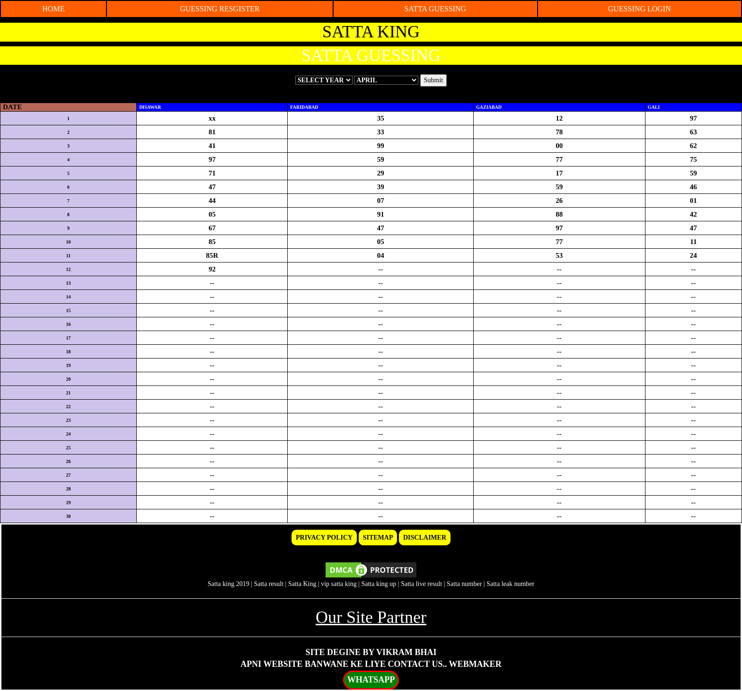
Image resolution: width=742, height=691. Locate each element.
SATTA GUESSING (435, 9)
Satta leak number (510, 583)
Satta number (464, 583)
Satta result (268, 583)
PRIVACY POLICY (324, 537)
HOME (53, 9)
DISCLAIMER (424, 537)
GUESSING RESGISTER (219, 9)
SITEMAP (378, 537)
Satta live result (421, 583)
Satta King (302, 583)
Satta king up (379, 583)
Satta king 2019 (228, 583)
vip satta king (338, 583)
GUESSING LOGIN (639, 9)
